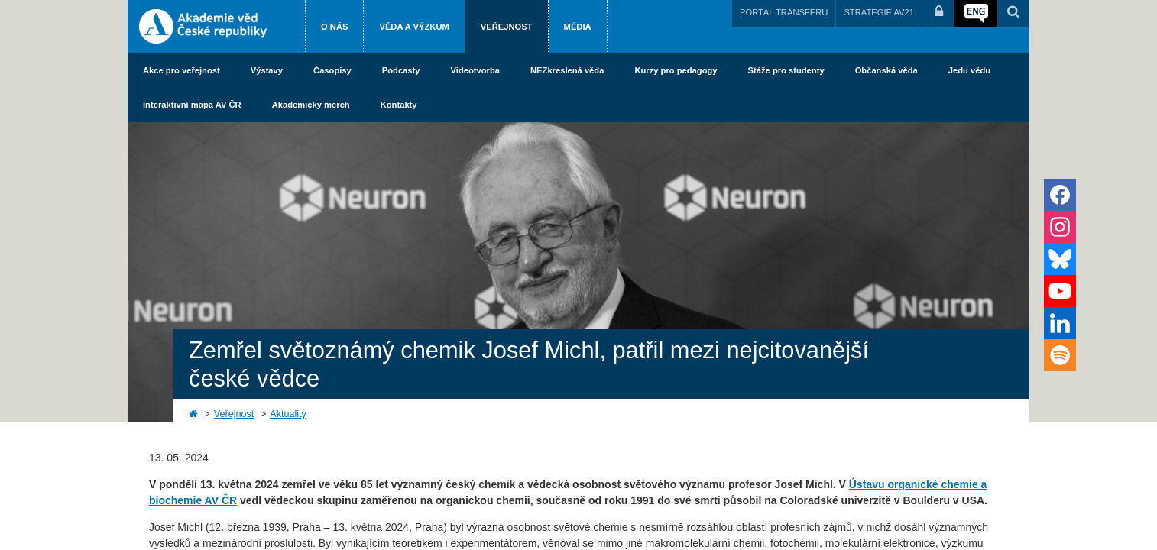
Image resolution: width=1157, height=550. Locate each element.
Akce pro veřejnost (181, 70)
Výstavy (267, 70)
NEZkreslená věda (567, 70)
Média (577, 26)
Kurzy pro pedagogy (675, 70)
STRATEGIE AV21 (879, 12)
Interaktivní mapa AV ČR (192, 104)
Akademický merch (311, 104)
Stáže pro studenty (786, 70)
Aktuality (288, 414)
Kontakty (399, 104)
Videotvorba (475, 70)
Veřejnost (507, 26)
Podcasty (401, 70)
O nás (334, 26)
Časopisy (332, 70)
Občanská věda (886, 70)
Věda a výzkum (414, 26)
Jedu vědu (969, 70)
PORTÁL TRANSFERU (784, 12)
